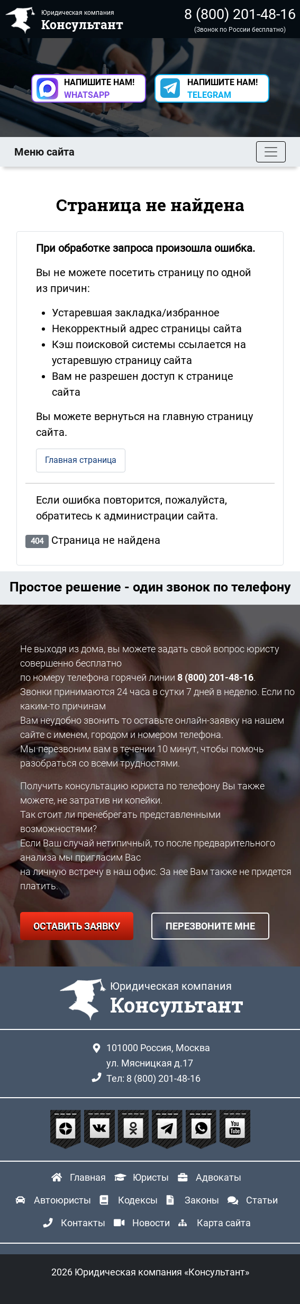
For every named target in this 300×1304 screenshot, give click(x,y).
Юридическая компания (176, 999)
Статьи (262, 1200)
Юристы (151, 1177)
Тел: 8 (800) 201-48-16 (153, 1078)
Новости (151, 1222)
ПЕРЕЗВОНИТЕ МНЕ (210, 926)
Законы (202, 1200)
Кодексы (138, 1200)
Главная (88, 1177)
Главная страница (80, 460)
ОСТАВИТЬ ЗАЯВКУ (76, 926)
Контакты (83, 1222)
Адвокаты (218, 1177)
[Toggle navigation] (271, 151)
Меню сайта (44, 151)
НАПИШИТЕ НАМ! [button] (99, 88)
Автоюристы (62, 1200)
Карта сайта (224, 1222)
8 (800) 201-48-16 (240, 14)
